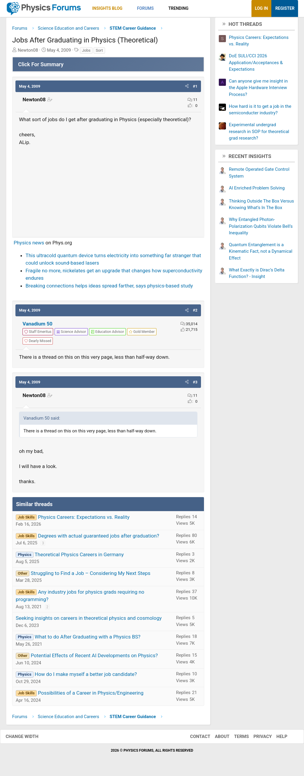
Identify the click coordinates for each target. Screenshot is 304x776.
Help (275, 738)
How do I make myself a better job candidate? (86, 676)
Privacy (257, 738)
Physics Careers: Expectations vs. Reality (83, 519)
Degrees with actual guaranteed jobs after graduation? (98, 538)
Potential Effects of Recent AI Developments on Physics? (94, 658)
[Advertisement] (108, 191)
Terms (235, 738)
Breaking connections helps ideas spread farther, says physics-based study (109, 288)
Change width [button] (28, 738)
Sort (99, 52)
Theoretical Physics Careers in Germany (79, 557)
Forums (145, 8)
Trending (178, 8)
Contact (194, 738)
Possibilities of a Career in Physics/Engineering (90, 695)
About (216, 738)
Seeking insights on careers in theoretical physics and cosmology (89, 620)
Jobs (86, 52)
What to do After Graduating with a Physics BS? (87, 639)
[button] (127, 8)
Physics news (29, 245)
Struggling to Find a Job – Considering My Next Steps (90, 575)
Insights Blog (107, 8)
